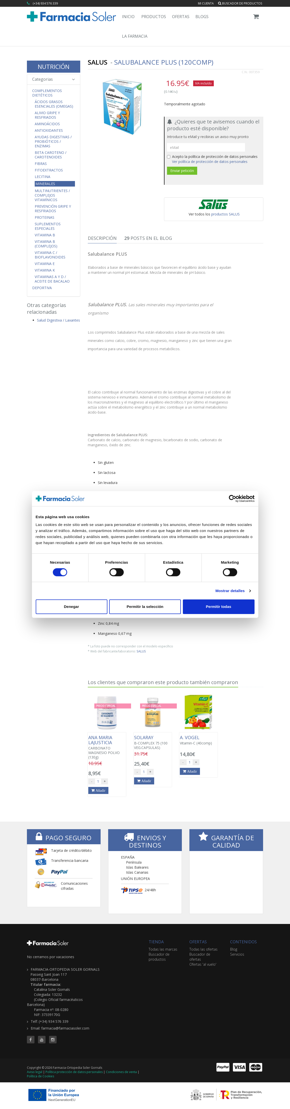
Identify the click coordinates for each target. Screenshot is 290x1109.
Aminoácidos (47, 124)
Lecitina (42, 176)
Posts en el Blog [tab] (148, 238)
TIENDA (156, 942)
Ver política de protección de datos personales (209, 161)
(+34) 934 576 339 (45, 3)
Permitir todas (218, 606)
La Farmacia (134, 36)
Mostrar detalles (230, 591)
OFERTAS (198, 942)
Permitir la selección (145, 606)
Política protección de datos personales (74, 1072)
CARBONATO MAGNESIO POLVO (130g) (107, 747)
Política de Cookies (40, 1076)
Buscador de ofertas (199, 957)
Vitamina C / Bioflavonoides (50, 254)
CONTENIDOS (243, 942)
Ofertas (180, 16)
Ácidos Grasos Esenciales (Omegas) (54, 104)
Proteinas (44, 217)
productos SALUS (225, 214)
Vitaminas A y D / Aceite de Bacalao (52, 279)
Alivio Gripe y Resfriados (47, 115)
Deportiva (42, 288)
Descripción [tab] (102, 238)
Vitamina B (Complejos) (46, 243)
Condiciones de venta (121, 1072)
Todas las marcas (163, 949)
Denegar (71, 606)
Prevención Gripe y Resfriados (53, 208)
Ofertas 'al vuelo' (202, 964)
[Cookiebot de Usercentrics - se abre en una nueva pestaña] (233, 498)
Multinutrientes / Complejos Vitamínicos (52, 195)
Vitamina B (45, 235)
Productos (153, 16)
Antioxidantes (49, 130)
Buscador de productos (240, 3)
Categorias (53, 79)
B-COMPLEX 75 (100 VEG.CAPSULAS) (152, 742)
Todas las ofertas (203, 949)
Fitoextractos (49, 170)
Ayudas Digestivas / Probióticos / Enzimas (53, 141)
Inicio (128, 16)
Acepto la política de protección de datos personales (212, 159)
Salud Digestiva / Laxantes (58, 320)
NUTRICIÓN (53, 66)
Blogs (202, 16)
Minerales (45, 183)
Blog (233, 949)
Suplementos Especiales (48, 226)
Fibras (41, 163)
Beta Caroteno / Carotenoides (50, 154)
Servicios (237, 954)
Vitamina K (45, 270)
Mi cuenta (206, 3)
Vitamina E (45, 263)
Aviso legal (34, 1072)
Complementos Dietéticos (47, 93)
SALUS (141, 651)
